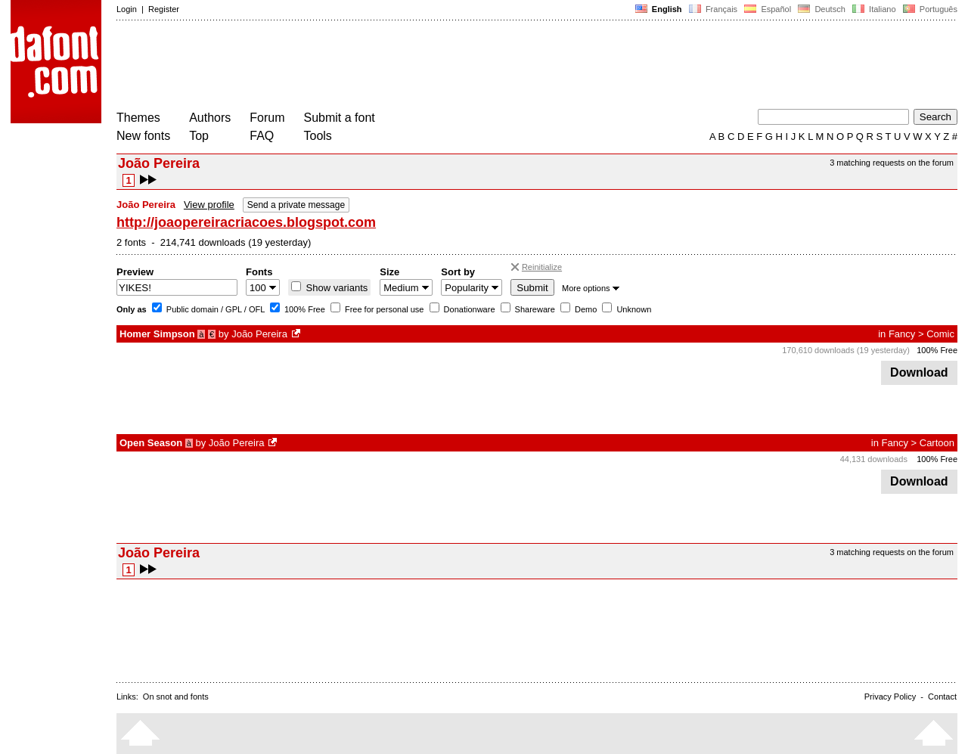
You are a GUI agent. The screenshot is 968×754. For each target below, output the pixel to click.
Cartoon (937, 442)
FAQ (262, 135)
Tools (318, 135)
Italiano (874, 9)
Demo (584, 309)
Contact (942, 696)
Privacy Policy (890, 696)
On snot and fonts (176, 696)
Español (767, 9)
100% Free (303, 309)
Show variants (335, 287)
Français (713, 9)
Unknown (632, 309)
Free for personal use (383, 309)
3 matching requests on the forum (892, 162)
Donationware (468, 309)
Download (919, 372)
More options (590, 288)
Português (929, 9)
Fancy (902, 334)
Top (199, 135)
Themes (138, 117)
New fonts (143, 135)
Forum (267, 117)
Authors (210, 117)
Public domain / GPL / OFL (214, 309)
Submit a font (339, 117)
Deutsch (822, 9)
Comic (940, 334)
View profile (209, 204)
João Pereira (259, 334)
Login (126, 9)
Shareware (534, 309)
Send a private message (296, 205)
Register (163, 9)
